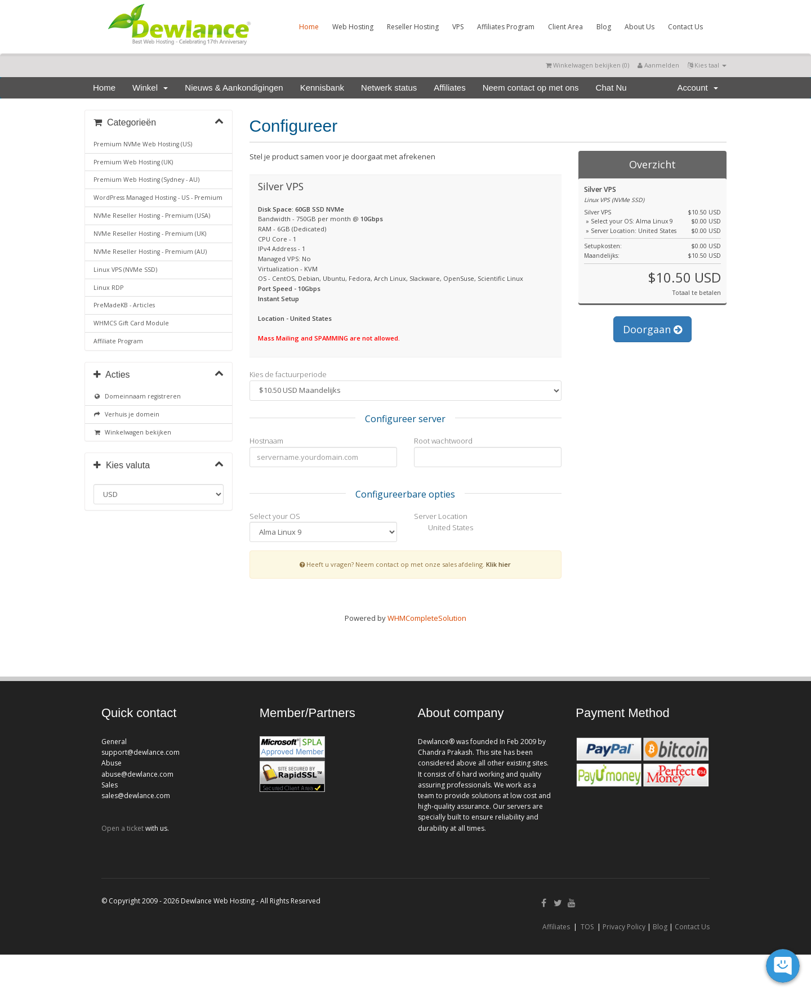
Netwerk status (389, 87)
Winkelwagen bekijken (132, 432)
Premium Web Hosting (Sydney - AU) (146, 179)
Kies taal (707, 65)
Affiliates (449, 87)
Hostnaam (266, 441)
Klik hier (498, 564)
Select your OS (274, 516)
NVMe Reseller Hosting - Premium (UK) (149, 234)
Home (309, 27)
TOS (587, 927)
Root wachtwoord (443, 441)
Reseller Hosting (413, 27)
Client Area (565, 27)
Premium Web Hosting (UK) (133, 162)
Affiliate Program (118, 341)
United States (443, 528)
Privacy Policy (624, 927)
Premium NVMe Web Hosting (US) (142, 144)
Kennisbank (322, 87)
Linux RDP (108, 288)
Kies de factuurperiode (288, 374)
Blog (603, 27)
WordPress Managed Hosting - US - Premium (157, 198)
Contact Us (685, 27)
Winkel (150, 87)
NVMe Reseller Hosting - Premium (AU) (150, 252)
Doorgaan (652, 329)
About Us (639, 27)
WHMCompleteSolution (426, 618)
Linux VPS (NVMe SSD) (125, 270)
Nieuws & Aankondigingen (234, 87)
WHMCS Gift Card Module (131, 323)
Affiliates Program (505, 27)
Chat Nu (611, 87)
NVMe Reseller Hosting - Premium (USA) (151, 216)
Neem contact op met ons (531, 87)
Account (697, 87)
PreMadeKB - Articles (124, 305)
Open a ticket (122, 828)
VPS (458, 27)
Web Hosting (352, 27)
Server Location (440, 516)
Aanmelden (658, 65)
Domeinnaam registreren (137, 396)
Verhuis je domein (126, 414)
